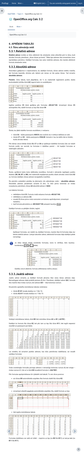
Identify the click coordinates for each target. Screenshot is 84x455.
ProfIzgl (5, 3)
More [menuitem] (20, 3)
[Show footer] (78, 449)
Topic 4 (20, 14)
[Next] (74, 431)
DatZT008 (11, 14)
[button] (40, 3)
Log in (80, 3)
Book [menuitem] (11, 27)
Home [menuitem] (14, 3)
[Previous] (9, 431)
